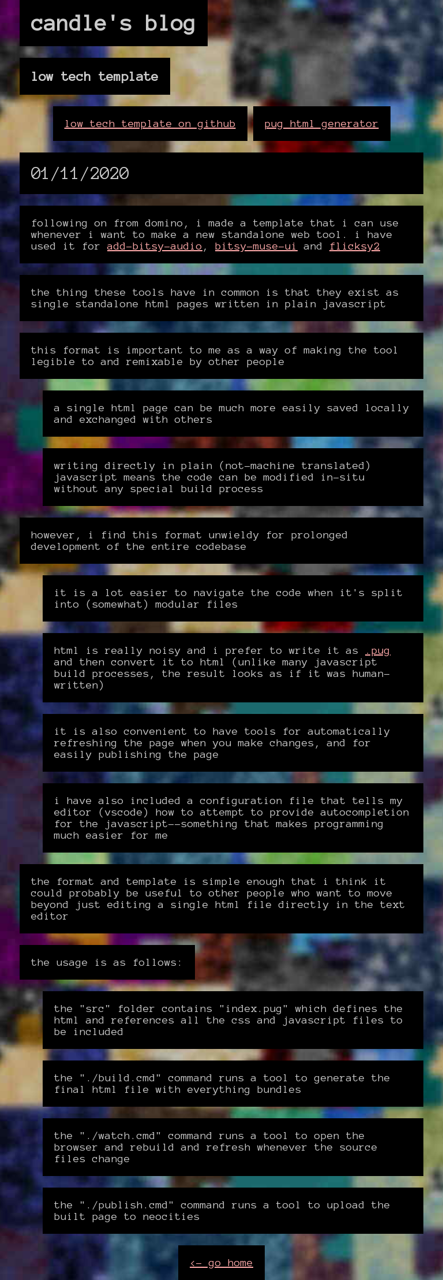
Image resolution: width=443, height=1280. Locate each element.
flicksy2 (354, 246)
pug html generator (322, 123)
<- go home (221, 1262)
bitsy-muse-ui (256, 246)
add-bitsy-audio (154, 246)
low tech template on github (150, 123)
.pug (378, 650)
